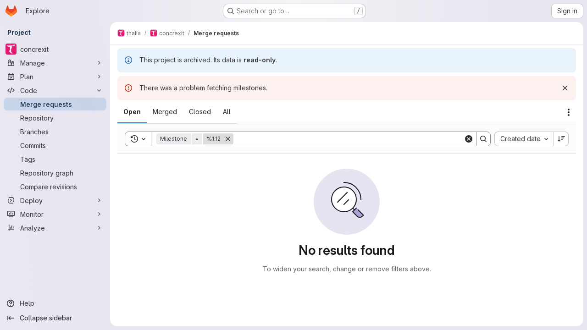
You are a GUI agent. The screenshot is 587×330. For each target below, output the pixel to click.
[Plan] (55, 76)
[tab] (132, 111)
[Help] (55, 303)
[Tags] (55, 159)
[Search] (348, 138)
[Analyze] (55, 227)
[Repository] (55, 117)
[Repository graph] (55, 172)
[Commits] (55, 145)
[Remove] (227, 138)
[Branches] (55, 131)
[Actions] (568, 112)
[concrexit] (55, 49)
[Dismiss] (564, 88)
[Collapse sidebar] (55, 318)
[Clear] (468, 138)
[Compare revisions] (55, 186)
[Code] (55, 90)
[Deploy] (55, 200)
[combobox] (524, 139)
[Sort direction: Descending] (561, 139)
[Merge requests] (55, 104)
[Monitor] (55, 214)
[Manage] (55, 62)
